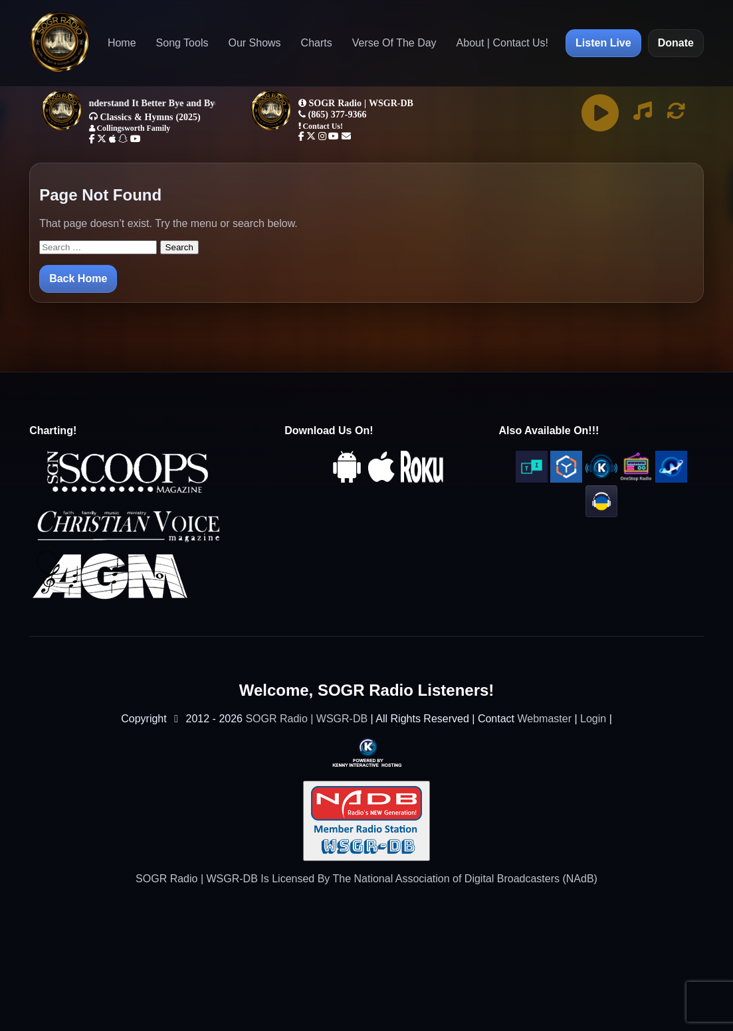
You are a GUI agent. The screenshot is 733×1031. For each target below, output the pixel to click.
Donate (676, 42)
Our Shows (254, 42)
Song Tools (182, 42)
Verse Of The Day (394, 42)
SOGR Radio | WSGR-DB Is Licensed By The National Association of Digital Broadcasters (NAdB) (366, 878)
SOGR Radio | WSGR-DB (306, 718)
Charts (316, 42)
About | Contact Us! (502, 42)
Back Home (78, 278)
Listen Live (603, 42)
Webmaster (544, 718)
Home (122, 42)
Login (593, 718)
